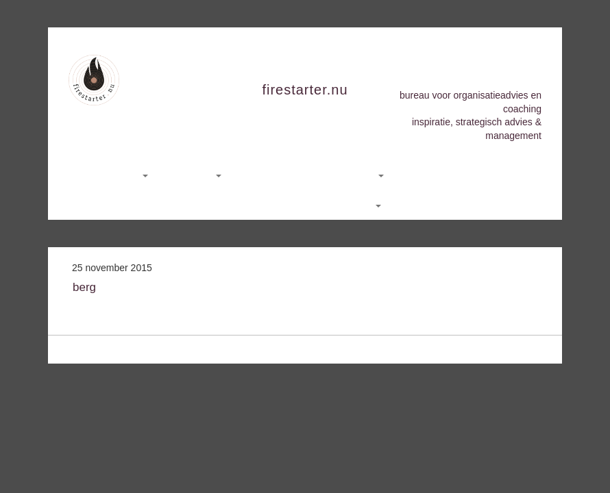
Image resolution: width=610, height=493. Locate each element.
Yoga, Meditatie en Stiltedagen (314, 174)
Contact (300, 204)
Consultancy (117, 174)
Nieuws (244, 204)
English (360, 204)
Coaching (196, 174)
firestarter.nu (304, 89)
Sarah (511, 174)
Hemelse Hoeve (441, 174)
